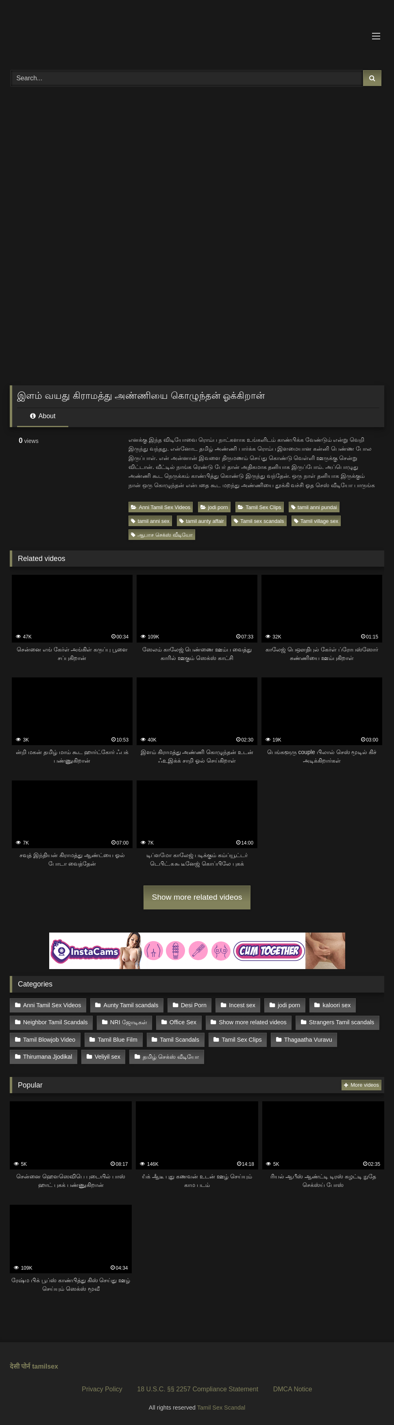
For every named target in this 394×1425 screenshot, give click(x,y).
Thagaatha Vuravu (308, 1039)
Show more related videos (197, 897)
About (42, 416)
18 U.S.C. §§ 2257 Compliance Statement (197, 1389)
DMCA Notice (292, 1389)
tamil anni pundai (314, 507)
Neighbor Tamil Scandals (55, 1022)
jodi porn (214, 507)
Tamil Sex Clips (259, 507)
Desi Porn (194, 1005)
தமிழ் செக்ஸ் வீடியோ (171, 1056)
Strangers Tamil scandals (341, 1022)
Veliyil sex (107, 1056)
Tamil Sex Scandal (221, 1407)
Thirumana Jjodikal (47, 1056)
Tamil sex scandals (259, 521)
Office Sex (183, 1022)
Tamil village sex (316, 521)
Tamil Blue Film (117, 1039)
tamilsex (45, 1366)
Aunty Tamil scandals (131, 1005)
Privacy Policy (102, 1389)
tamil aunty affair (201, 521)
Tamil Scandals (179, 1039)
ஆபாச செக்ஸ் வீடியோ (161, 535)
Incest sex (242, 1005)
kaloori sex (337, 1005)
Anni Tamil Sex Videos (160, 507)
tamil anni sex (150, 521)
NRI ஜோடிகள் (128, 1022)
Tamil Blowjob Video (49, 1039)
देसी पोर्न (20, 1366)
